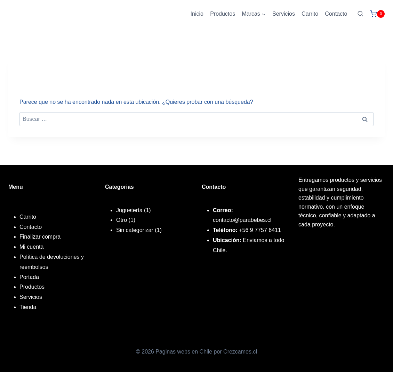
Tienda (27, 307)
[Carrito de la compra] (377, 14)
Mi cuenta (31, 247)
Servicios (283, 14)
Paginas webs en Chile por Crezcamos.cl (206, 352)
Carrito (310, 14)
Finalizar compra (40, 237)
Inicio (197, 14)
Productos (222, 14)
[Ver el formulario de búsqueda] (360, 14)
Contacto (336, 14)
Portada (29, 277)
